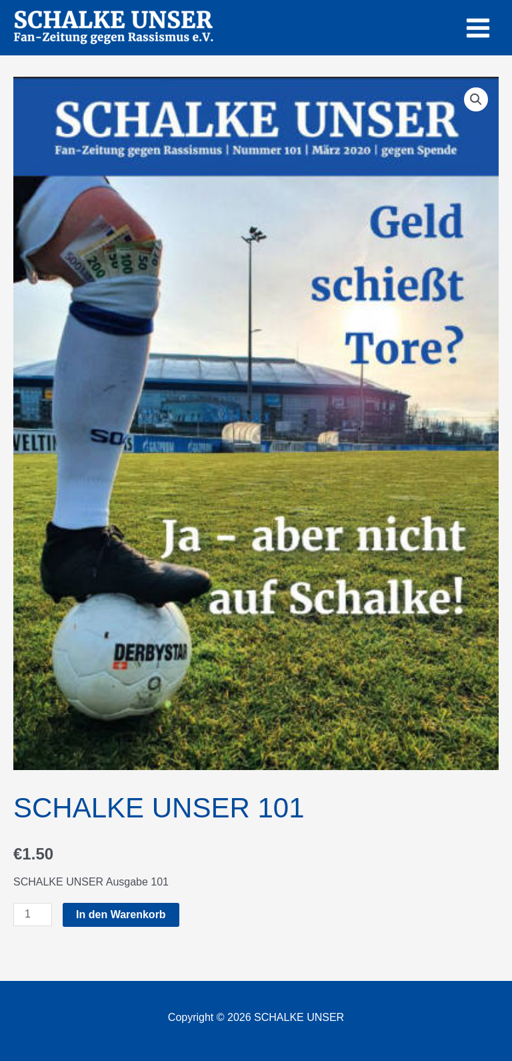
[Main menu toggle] (478, 27)
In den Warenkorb (121, 914)
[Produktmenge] (32, 914)
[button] (476, 99)
